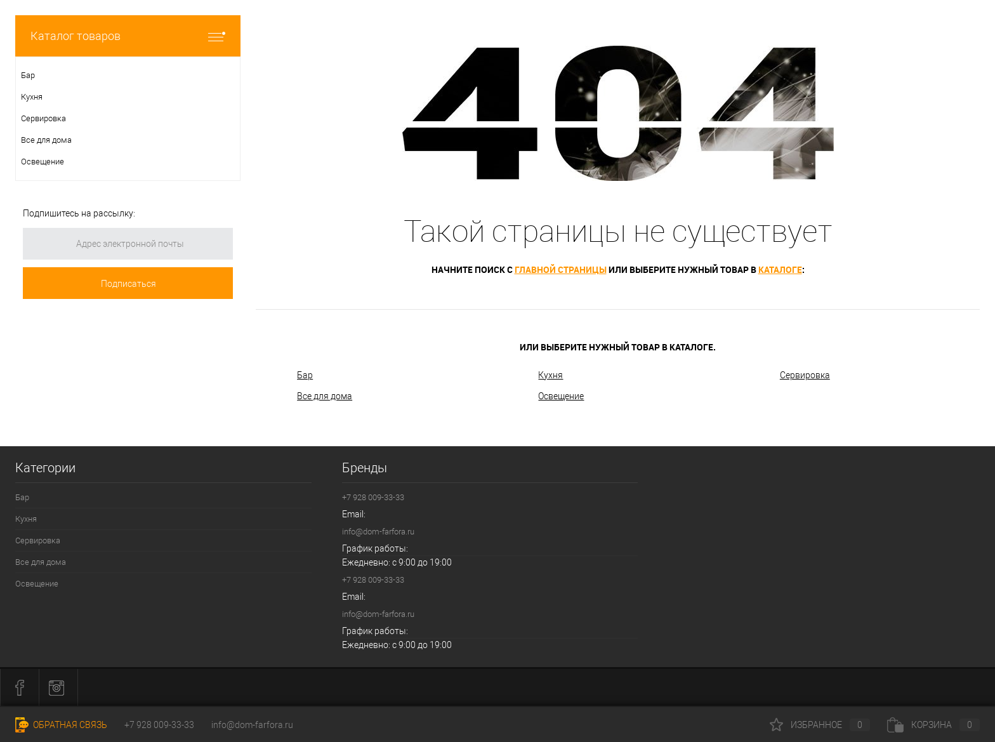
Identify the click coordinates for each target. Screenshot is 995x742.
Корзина (933, 725)
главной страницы (561, 269)
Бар (305, 375)
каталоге (780, 269)
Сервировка (805, 375)
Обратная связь (61, 725)
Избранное (820, 725)
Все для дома (324, 396)
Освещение (561, 396)
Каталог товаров (127, 35)
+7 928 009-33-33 (373, 497)
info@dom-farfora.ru (378, 531)
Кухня (550, 375)
